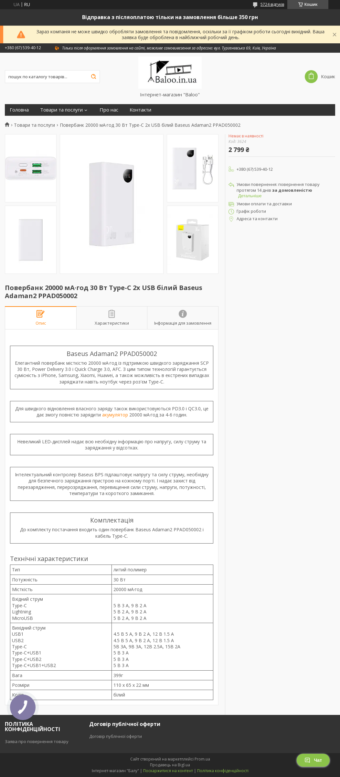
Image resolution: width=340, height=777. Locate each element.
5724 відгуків (272, 4)
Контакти (140, 109)
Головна (19, 109)
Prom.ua (202, 759)
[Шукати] (93, 76)
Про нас (109, 109)
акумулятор (115, 415)
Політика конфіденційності (223, 770)
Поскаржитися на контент (168, 770)
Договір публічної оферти (115, 736)
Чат (313, 760)
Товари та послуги (61, 109)
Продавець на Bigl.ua (170, 765)
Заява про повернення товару (37, 741)
